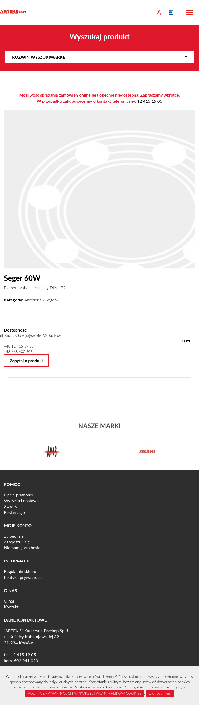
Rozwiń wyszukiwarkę (99, 56)
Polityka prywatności (23, 577)
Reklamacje (14, 512)
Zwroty (10, 506)
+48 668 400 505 (18, 351)
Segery (52, 299)
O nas (9, 600)
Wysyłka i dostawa (21, 500)
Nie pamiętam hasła (22, 547)
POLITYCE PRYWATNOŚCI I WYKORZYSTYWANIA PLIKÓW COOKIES (85, 693)
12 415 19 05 (149, 100)
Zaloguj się (14, 535)
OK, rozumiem (159, 693)
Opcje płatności (18, 494)
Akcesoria (33, 299)
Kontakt (11, 606)
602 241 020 (26, 660)
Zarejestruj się (17, 541)
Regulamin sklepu (20, 571)
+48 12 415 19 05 (19, 346)
